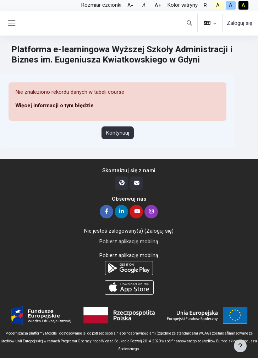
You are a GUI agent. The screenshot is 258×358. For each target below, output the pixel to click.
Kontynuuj (117, 133)
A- (130, 5)
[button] (189, 23)
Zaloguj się (239, 23)
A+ (158, 5)
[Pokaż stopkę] (240, 346)
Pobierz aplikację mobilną (128, 241)
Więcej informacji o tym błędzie (55, 105)
